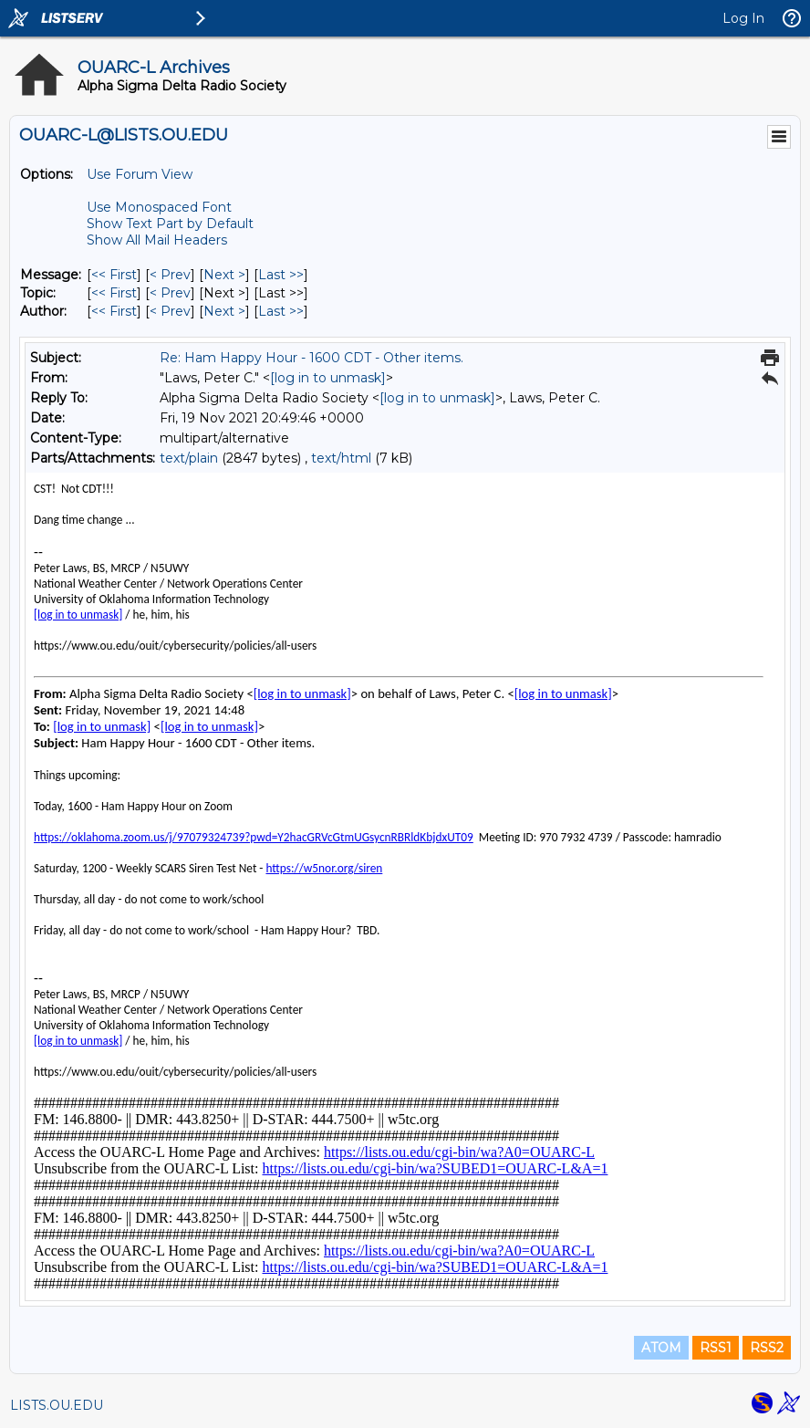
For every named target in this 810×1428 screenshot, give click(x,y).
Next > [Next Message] (224, 274)
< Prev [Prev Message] (170, 274)
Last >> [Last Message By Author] (281, 311)
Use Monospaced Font (159, 207)
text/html (341, 458)
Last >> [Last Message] (281, 274)
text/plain (189, 458)
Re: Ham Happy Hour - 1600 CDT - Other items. (311, 357)
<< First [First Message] (114, 274)
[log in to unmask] (328, 378)
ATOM (661, 1347)
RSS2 (767, 1347)
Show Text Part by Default (170, 223)
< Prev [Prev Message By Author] (170, 311)
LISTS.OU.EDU (56, 1405)
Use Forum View (139, 174)
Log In (743, 18)
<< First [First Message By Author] (114, 311)
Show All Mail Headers (157, 240)
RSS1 (716, 1347)
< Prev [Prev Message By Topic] (170, 293)
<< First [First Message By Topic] (114, 293)
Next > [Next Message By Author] (224, 311)
